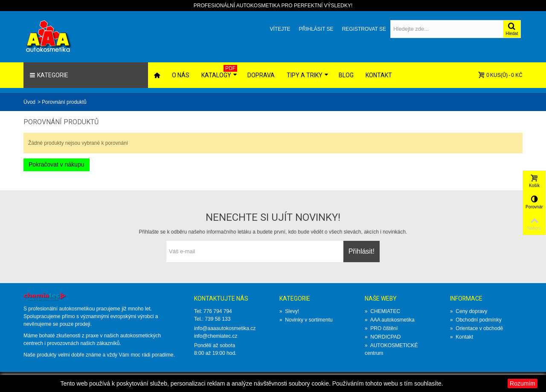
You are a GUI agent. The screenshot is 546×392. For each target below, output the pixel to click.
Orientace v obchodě (476, 328)
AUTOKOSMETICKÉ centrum (391, 349)
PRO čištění (381, 328)
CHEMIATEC (382, 311)
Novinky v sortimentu (306, 320)
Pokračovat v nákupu (56, 164)
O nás (180, 75)
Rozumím (522, 383)
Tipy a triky (307, 75)
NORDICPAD (383, 337)
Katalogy (219, 72)
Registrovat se (364, 29)
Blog (346, 75)
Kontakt (379, 75)
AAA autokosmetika (390, 320)
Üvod (29, 102)
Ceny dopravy (468, 311)
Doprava (261, 75)
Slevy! (289, 311)
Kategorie (48, 75)
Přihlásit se (316, 29)
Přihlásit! (362, 251)
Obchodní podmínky (476, 320)
